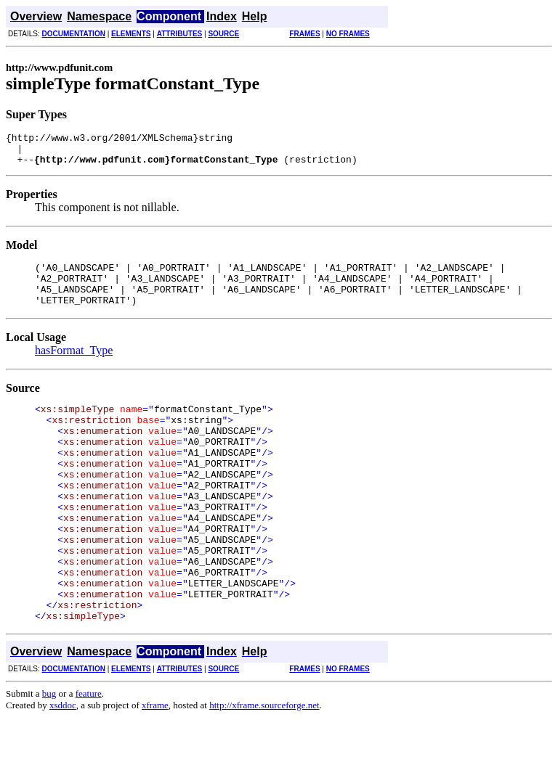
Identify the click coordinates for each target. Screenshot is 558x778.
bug (49, 754)
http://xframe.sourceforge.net (264, 766)
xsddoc (62, 766)
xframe (155, 766)
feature (89, 754)
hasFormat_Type (74, 367)
